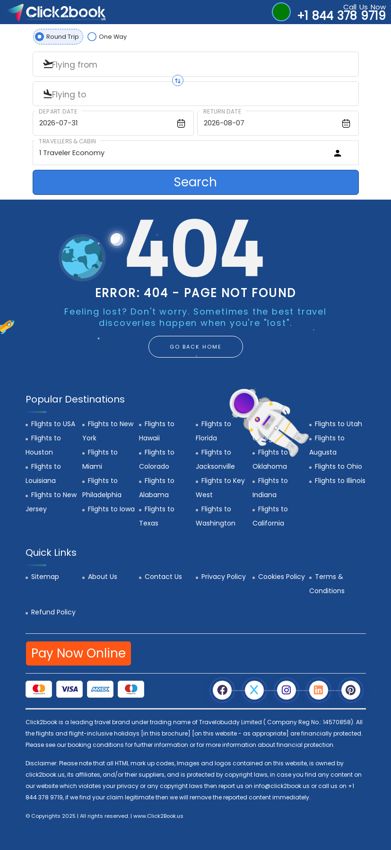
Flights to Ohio (338, 466)
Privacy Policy (223, 576)
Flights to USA (53, 424)
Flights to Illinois (340, 480)
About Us (102, 576)
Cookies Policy (281, 576)
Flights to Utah (338, 424)
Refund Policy (53, 612)
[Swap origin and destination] (177, 80)
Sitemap (45, 576)
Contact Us (163, 576)
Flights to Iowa (111, 509)
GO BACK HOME (196, 347)
